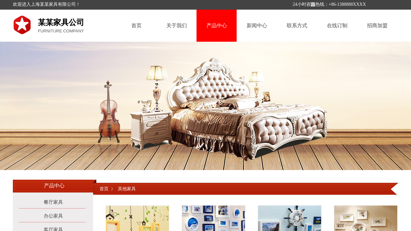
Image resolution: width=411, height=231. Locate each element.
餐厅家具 (53, 202)
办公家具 (53, 215)
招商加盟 (377, 25)
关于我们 (176, 25)
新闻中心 (257, 25)
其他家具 (127, 188)
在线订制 (337, 25)
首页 (136, 25)
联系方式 (297, 25)
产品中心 (216, 25)
